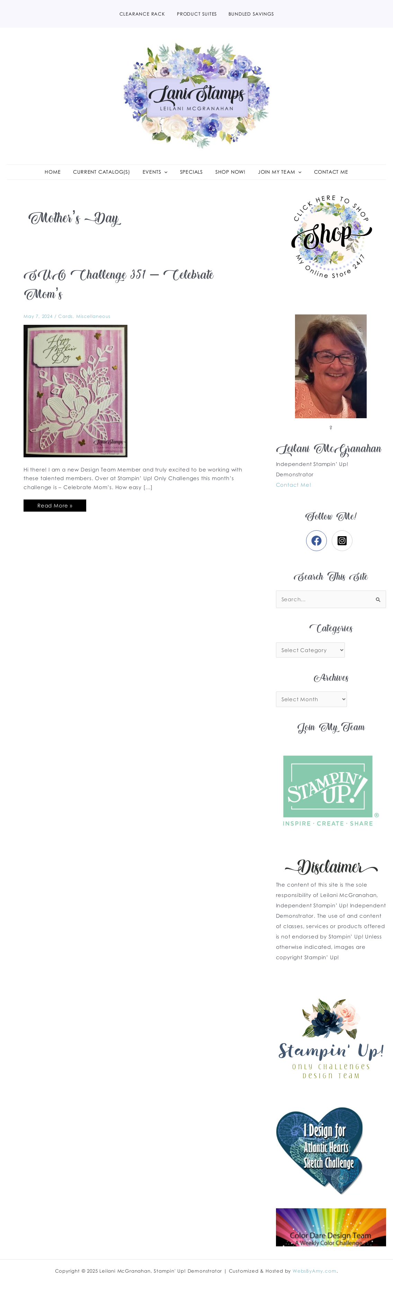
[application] (166, 175)
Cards (65, 322)
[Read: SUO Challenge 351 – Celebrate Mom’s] (75, 396)
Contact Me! (293, 490)
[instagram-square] (344, 547)
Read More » (54, 509)
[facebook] (318, 547)
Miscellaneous (93, 322)
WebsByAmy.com (314, 1271)
